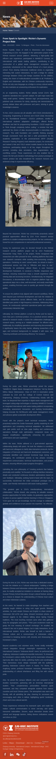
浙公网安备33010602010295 (12, 739)
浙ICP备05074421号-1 (10, 736)
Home (5, 30)
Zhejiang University (9, 746)
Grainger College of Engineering (13, 749)
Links (5, 743)
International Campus (23, 746)
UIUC (47, 746)
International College (37, 746)
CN (51, 3)
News (11, 30)
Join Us (29, 743)
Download (20, 743)
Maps (11, 743)
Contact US (40, 743)
